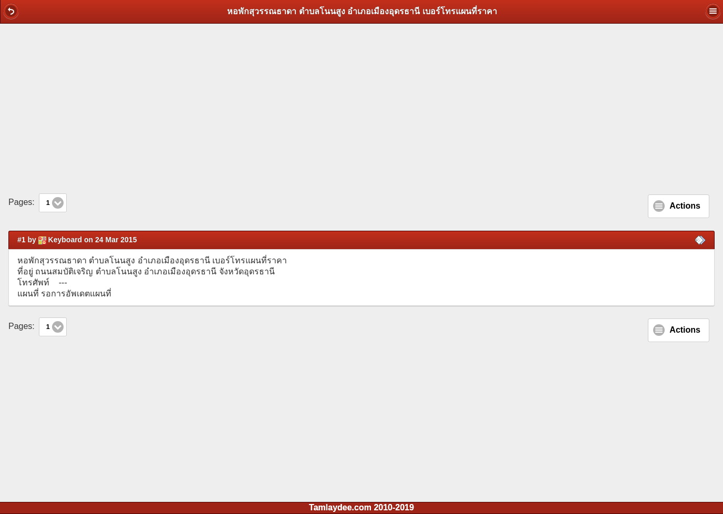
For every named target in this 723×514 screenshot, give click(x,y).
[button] (11, 11)
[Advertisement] (361, 108)
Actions (684, 205)
